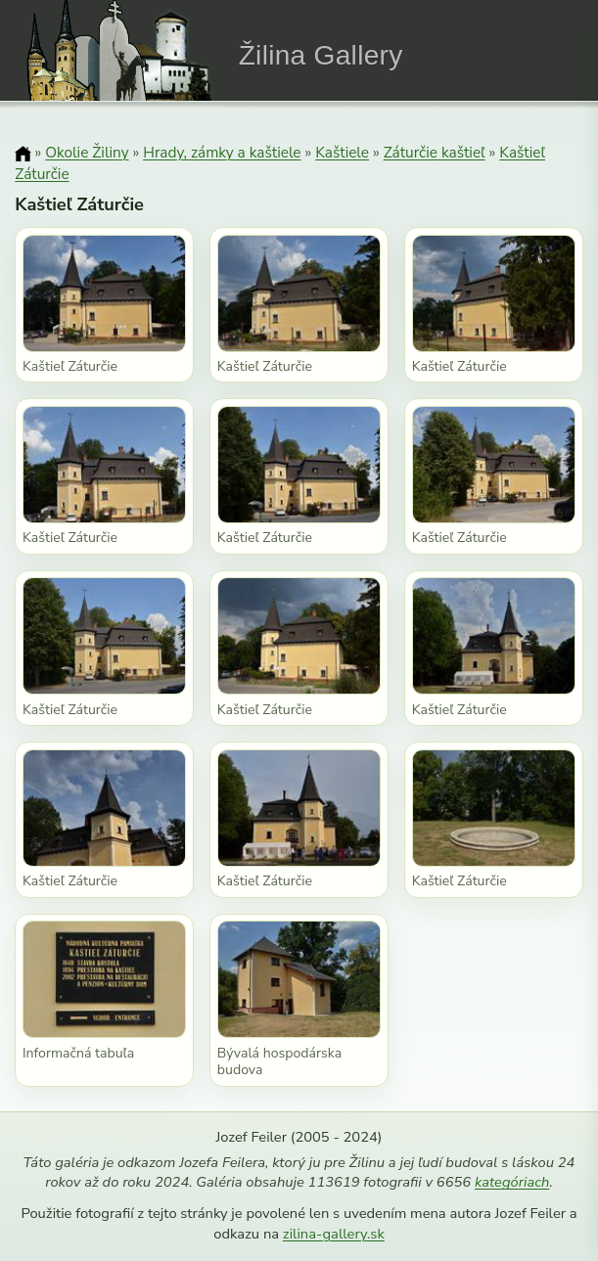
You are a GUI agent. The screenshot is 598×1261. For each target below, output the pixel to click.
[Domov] (22, 153)
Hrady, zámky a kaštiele (221, 152)
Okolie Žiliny (86, 152)
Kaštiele (342, 152)
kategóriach (512, 1182)
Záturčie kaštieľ (434, 152)
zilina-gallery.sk (334, 1233)
